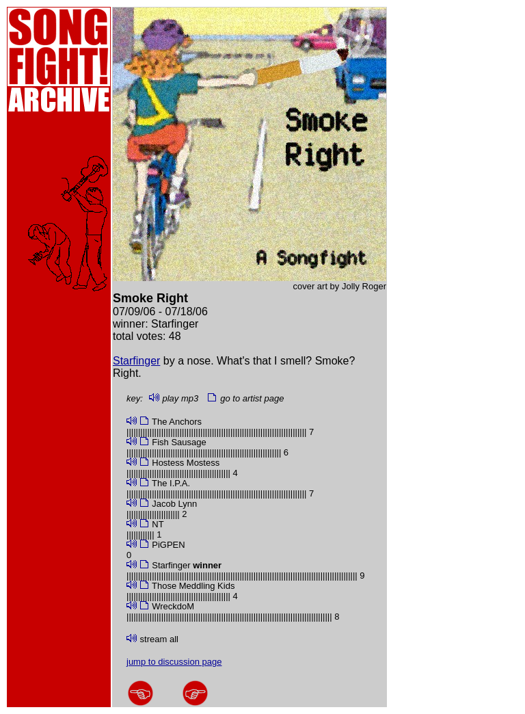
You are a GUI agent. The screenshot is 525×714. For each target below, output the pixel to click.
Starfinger (136, 361)
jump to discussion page (173, 662)
